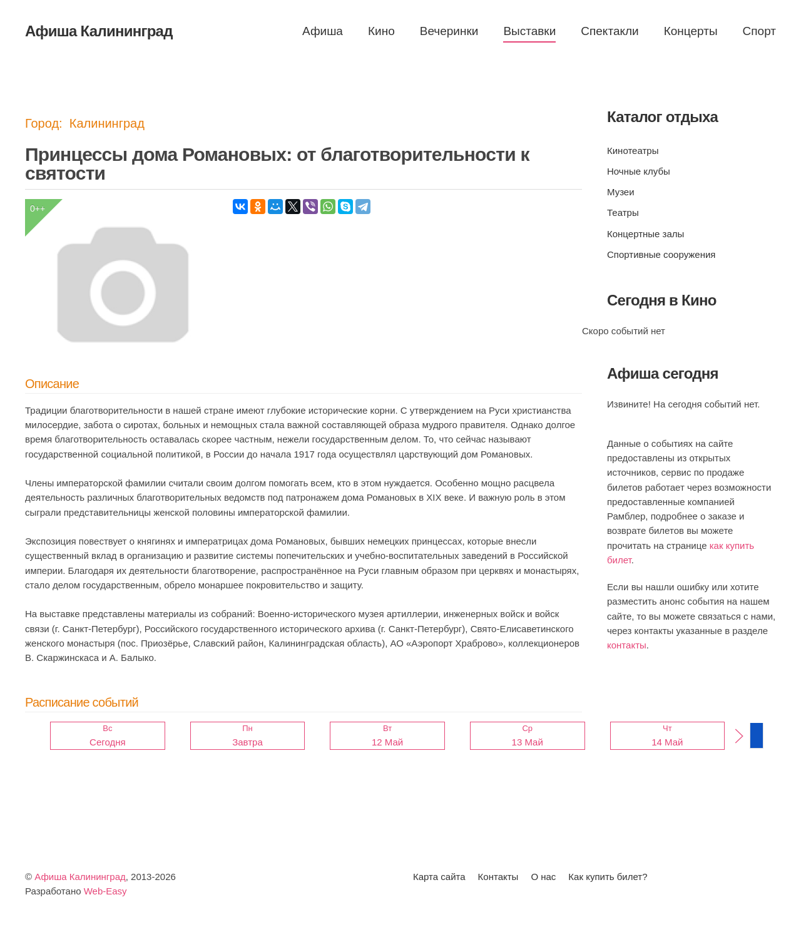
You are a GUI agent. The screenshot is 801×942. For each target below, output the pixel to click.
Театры (623, 212)
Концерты (691, 31)
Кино (381, 31)
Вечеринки (449, 31)
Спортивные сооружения (661, 254)
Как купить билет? (607, 876)
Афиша (322, 31)
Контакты (498, 876)
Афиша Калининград (80, 876)
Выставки (529, 31)
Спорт (759, 31)
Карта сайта (439, 876)
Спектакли (609, 31)
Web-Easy (105, 891)
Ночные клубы (638, 171)
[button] (739, 736)
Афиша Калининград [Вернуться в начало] (99, 31)
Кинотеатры (632, 150)
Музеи (621, 192)
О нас (543, 876)
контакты (626, 645)
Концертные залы (645, 233)
